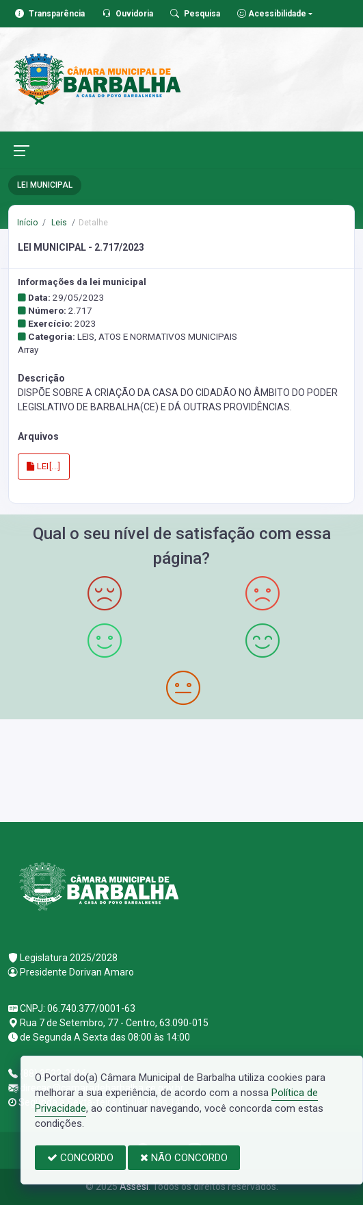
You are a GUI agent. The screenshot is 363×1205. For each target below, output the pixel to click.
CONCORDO (80, 1158)
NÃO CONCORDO (184, 1158)
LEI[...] (44, 466)
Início (27, 222)
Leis (58, 222)
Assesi (134, 1186)
